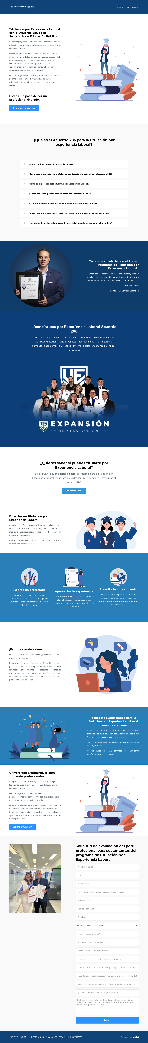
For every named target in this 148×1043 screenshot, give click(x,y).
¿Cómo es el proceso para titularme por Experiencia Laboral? (58, 184)
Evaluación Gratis (74, 491)
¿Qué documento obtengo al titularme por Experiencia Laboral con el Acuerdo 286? (70, 174)
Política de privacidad (130, 1037)
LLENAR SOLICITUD (22, 827)
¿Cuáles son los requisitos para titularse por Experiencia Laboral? (60, 194)
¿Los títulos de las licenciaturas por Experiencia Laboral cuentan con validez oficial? (70, 223)
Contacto (119, 7)
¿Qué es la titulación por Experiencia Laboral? (51, 164)
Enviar (107, 1020)
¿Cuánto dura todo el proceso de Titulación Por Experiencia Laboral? (62, 203)
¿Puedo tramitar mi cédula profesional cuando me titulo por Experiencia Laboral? (69, 213)
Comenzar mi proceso (24, 108)
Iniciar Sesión (132, 7)
